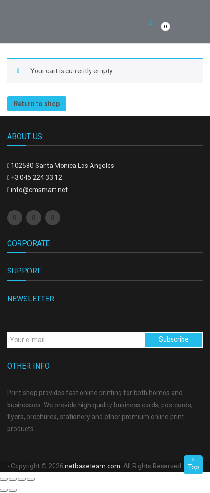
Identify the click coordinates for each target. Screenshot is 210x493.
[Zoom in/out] (31, 479)
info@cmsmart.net (39, 190)
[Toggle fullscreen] (22, 479)
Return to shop (37, 103)
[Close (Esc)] (4, 479)
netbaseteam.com (92, 466)
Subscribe (174, 339)
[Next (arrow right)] (13, 490)
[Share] (13, 479)
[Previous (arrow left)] (4, 490)
